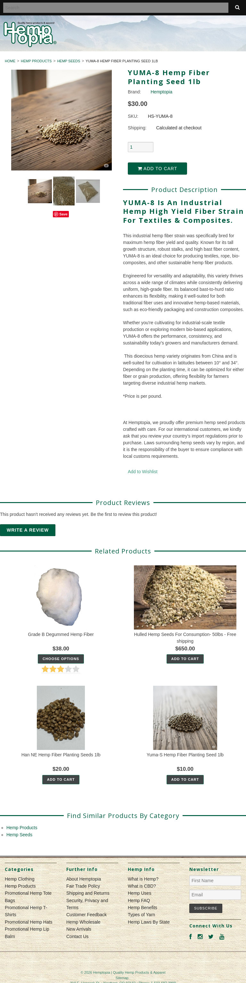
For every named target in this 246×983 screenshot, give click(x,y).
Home (10, 61)
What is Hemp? (143, 879)
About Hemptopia (83, 879)
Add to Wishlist (143, 471)
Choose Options (61, 659)
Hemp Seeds (68, 61)
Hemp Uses (139, 893)
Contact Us (77, 936)
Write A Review (28, 530)
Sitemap (122, 978)
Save (63, 214)
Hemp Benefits (142, 907)
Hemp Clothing (20, 879)
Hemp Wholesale (83, 922)
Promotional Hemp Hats (29, 922)
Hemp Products (36, 61)
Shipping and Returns (88, 893)
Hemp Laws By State (149, 922)
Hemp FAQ (139, 900)
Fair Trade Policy (83, 886)
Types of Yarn (141, 914)
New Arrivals (78, 929)
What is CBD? (142, 886)
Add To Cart (185, 659)
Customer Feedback (86, 914)
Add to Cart (157, 168)
